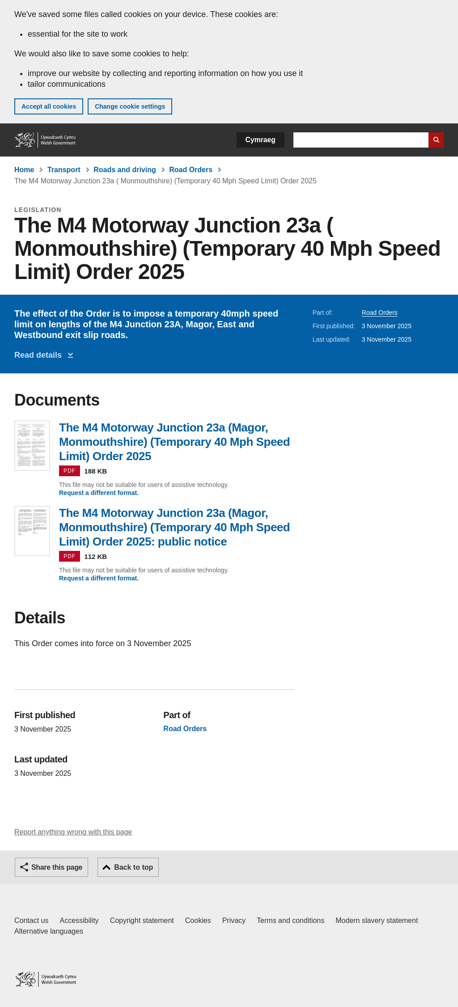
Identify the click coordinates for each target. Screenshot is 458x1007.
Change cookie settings (130, 106)
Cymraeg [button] (261, 140)
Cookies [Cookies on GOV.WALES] (198, 920)
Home (24, 169)
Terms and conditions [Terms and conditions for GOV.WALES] (290, 920)
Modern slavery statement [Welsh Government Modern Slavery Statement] (376, 920)
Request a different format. (99, 492)
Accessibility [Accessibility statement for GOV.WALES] (78, 920)
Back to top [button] (133, 867)
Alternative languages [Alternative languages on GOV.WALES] (48, 931)
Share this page (56, 867)
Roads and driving (124, 169)
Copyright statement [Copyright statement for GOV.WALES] (142, 920)
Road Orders (190, 169)
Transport (64, 169)
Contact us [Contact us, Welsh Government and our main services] (31, 920)
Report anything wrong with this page (73, 832)
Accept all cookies (48, 106)
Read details (40, 355)
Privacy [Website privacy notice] (234, 920)
